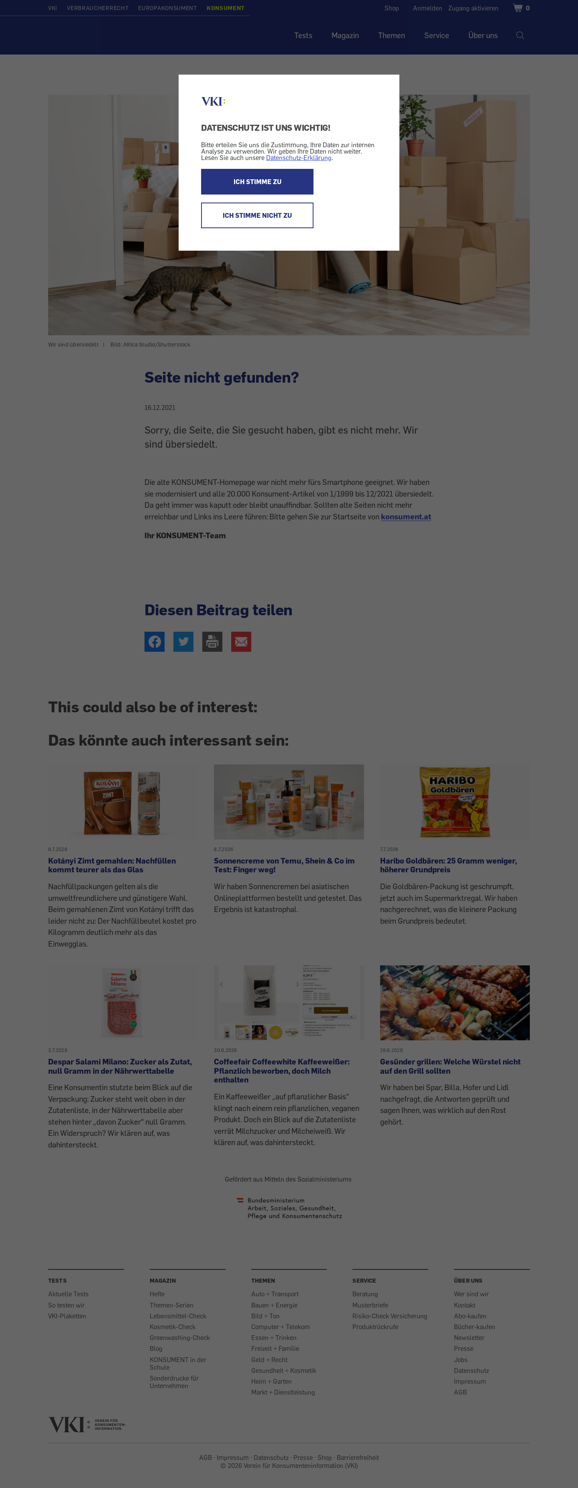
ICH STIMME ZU (257, 182)
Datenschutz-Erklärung (299, 158)
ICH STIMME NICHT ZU (257, 215)
